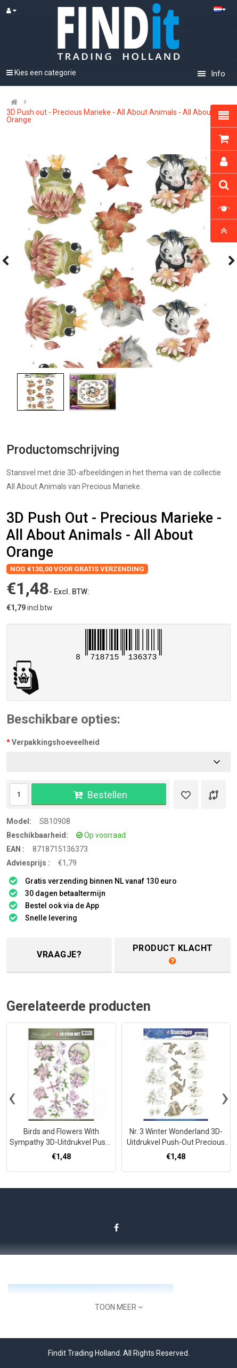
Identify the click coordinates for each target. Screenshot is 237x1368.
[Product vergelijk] (213, 794)
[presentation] (12, 1097)
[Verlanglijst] (186, 794)
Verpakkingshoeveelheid (56, 742)
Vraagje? (59, 954)
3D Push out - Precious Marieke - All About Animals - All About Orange (110, 115)
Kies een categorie (41, 72)
